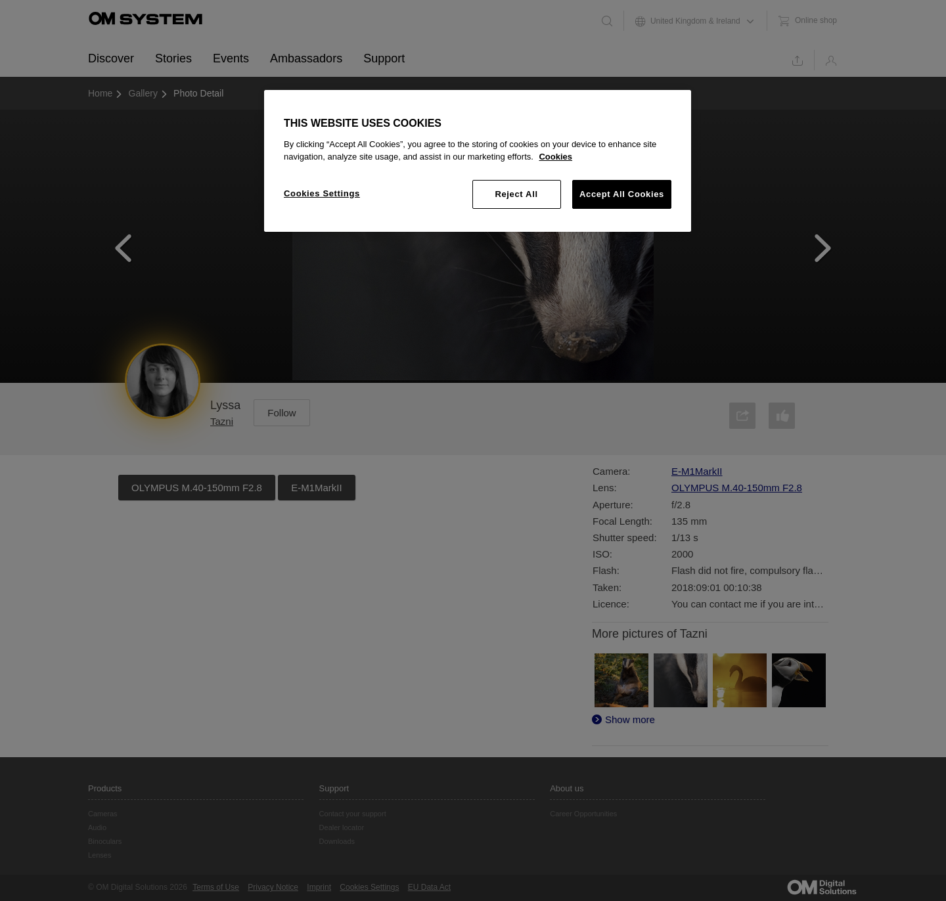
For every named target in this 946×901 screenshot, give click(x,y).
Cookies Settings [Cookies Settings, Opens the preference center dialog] (322, 193)
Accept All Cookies (621, 194)
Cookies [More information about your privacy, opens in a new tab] (555, 157)
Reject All (516, 194)
